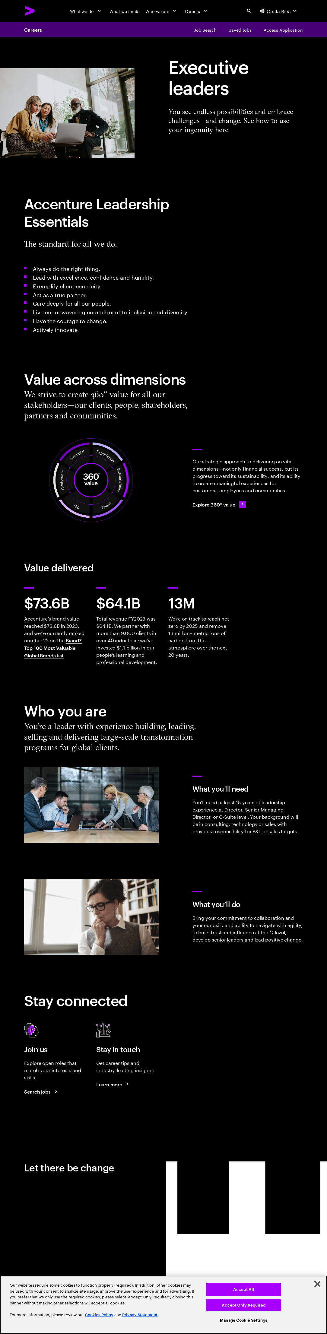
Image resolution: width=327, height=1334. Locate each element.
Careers (33, 29)
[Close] (317, 1284)
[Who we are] (161, 11)
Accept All (243, 1289)
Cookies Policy (99, 1315)
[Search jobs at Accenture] (41, 1091)
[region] (163, 1305)
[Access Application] (283, 29)
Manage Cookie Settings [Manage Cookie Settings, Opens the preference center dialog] (243, 1320)
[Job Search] (205, 29)
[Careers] (197, 11)
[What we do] (86, 11)
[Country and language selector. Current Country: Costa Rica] (279, 11)
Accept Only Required (243, 1305)
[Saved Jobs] (240, 29)
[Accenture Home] (30, 11)
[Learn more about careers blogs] (113, 1084)
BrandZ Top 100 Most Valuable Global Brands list (53, 648)
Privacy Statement (139, 1315)
